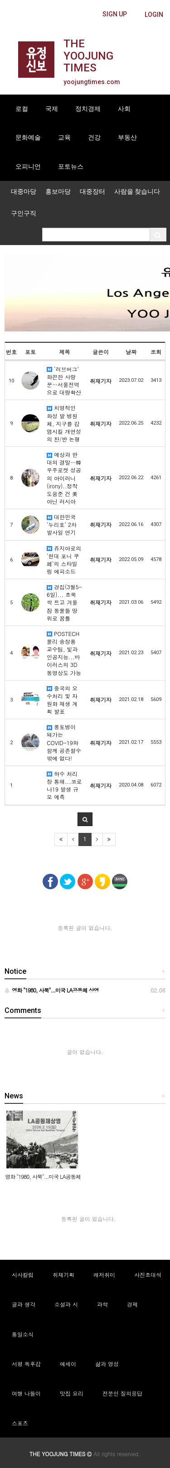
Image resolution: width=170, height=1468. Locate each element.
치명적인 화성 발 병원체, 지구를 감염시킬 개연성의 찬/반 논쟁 (64, 423)
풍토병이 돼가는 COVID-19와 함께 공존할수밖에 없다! (64, 742)
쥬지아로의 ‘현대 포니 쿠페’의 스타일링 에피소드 (64, 559)
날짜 (131, 352)
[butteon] (154, 15)
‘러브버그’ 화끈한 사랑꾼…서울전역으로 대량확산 (64, 380)
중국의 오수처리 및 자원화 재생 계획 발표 (62, 699)
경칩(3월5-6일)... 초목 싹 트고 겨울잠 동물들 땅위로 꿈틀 (64, 602)
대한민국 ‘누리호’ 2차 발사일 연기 (62, 524)
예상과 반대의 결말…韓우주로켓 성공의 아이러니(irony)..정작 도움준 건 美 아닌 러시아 (64, 478)
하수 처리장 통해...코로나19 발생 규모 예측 (64, 785)
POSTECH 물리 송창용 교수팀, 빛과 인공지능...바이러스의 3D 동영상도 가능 (64, 653)
